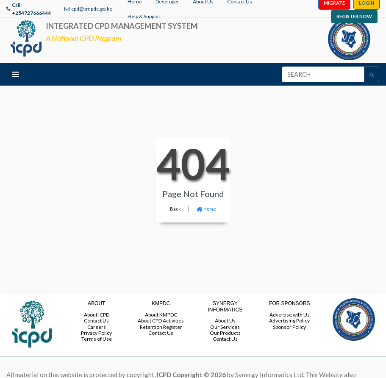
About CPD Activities (161, 320)
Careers (96, 327)
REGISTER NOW (354, 16)
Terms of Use (96, 339)
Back (175, 208)
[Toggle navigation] (15, 74)
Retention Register (161, 327)
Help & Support (144, 16)
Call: (31, 9)
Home (206, 208)
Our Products (225, 333)
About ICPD (96, 314)
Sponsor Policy (289, 327)
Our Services (225, 327)
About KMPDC (161, 314)
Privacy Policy (96, 333)
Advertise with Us (289, 314)
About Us (225, 320)
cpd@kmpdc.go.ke (91, 9)
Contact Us (96, 320)
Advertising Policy (289, 320)
